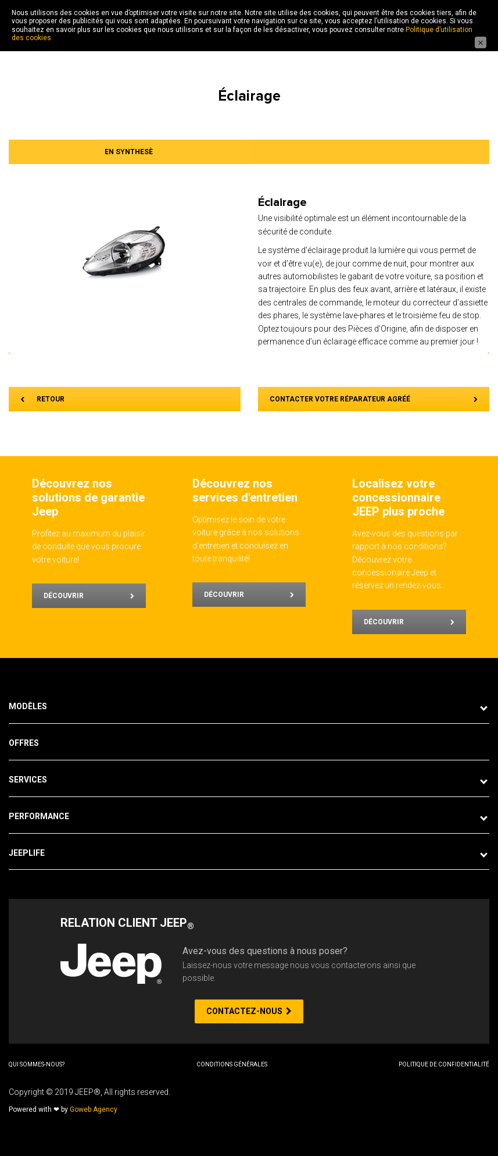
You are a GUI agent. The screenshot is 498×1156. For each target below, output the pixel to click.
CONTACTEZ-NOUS (249, 1011)
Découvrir (89, 596)
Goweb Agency (93, 1109)
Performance (39, 816)
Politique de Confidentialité (444, 1064)
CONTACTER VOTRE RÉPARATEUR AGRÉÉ (374, 399)
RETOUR (42, 399)
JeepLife (27, 853)
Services (28, 779)
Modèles (28, 706)
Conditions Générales (231, 1064)
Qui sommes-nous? (37, 1064)
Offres (24, 743)
